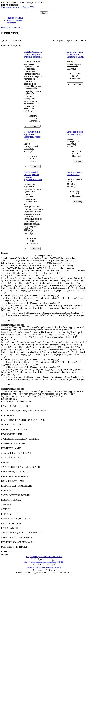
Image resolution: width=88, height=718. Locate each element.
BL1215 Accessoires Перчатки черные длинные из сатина (33, 54)
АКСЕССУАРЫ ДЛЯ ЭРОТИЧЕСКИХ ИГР (21, 533)
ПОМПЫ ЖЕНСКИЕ (11, 448)
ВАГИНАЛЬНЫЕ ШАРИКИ (14, 476)
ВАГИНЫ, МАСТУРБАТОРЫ (15, 429)
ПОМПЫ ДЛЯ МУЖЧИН (13, 443)
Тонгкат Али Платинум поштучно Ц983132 (44, 567)
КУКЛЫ (5, 462)
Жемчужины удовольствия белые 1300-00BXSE (43, 562)
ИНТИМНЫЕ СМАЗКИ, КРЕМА (16, 401)
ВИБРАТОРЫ (7, 415)
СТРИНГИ (6, 509)
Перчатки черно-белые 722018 (74, 173)
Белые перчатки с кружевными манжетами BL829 (75, 54)
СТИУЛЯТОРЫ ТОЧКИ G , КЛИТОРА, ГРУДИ (23, 420)
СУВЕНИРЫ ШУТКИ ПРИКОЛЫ (17, 537)
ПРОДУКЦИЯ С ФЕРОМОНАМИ (17, 542)
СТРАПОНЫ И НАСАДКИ (13, 457)
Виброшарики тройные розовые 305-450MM (44, 557)
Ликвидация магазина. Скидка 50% (17, 7)
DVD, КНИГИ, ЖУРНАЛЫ (14, 547)
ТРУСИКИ (6, 504)
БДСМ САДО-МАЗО (11, 523)
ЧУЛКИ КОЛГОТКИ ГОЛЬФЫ (15, 495)
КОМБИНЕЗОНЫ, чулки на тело (16, 518)
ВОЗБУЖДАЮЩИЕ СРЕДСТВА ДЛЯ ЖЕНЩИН (24, 410)
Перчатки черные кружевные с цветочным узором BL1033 (32, 135)
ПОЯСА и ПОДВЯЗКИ (11, 500)
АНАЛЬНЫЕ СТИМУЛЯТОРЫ (16, 453)
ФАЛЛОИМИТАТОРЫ (12, 425)
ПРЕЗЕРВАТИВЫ (9, 528)
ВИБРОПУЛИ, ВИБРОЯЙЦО (15, 472)
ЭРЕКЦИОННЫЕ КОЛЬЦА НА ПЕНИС (20, 439)
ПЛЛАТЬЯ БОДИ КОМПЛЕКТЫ (16, 486)
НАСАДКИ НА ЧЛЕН (11, 434)
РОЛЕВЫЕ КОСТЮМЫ (12, 481)
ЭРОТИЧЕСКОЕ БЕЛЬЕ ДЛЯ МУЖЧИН (20, 467)
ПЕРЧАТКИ (7, 514)
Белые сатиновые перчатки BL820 (75, 133)
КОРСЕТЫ (6, 490)
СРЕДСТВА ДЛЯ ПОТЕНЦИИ (15, 406)
